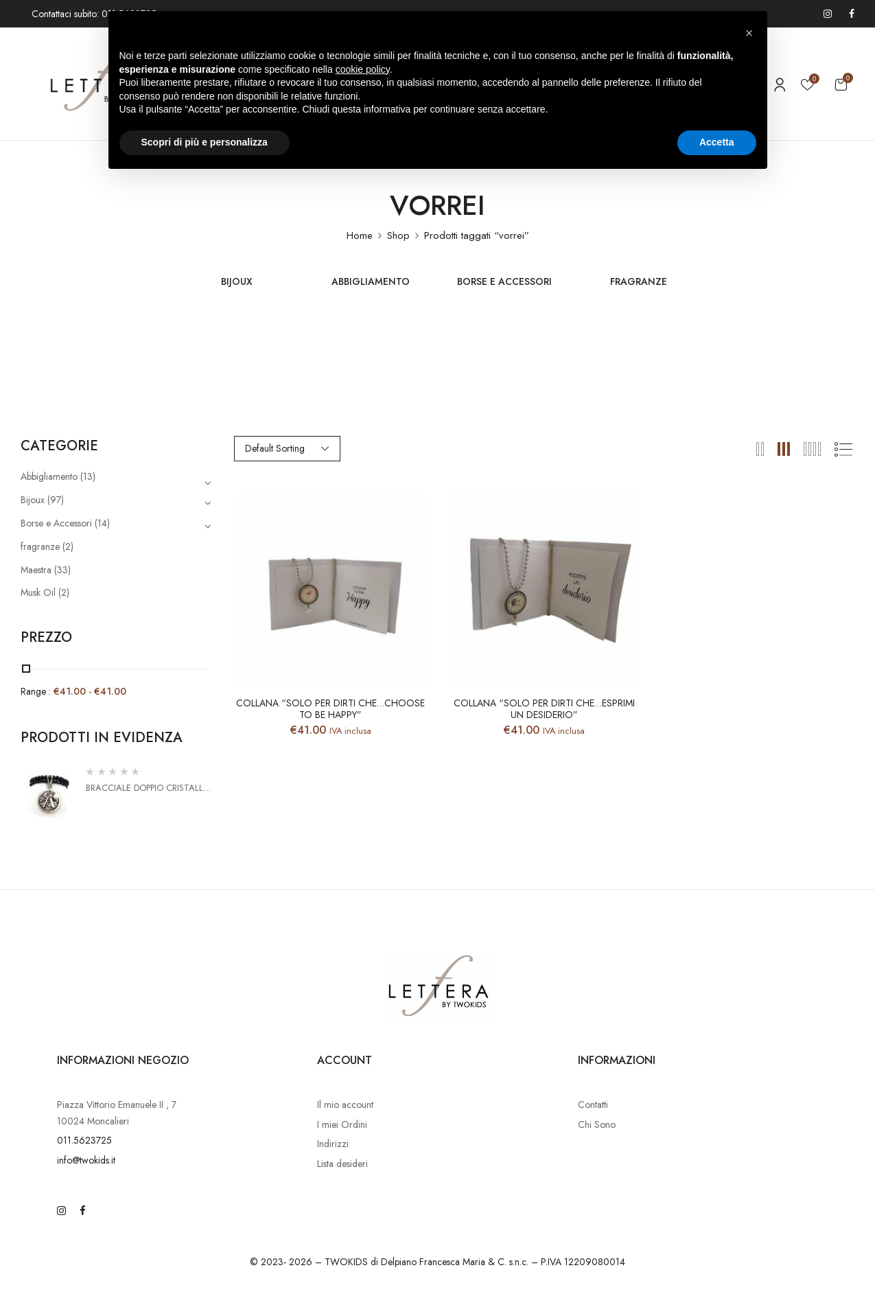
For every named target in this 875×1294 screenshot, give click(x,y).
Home (360, 235)
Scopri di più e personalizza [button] (204, 142)
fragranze (638, 282)
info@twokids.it (86, 1160)
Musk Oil (38, 592)
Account (344, 1060)
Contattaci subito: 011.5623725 (94, 14)
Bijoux (237, 282)
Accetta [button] (716, 142)
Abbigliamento (370, 282)
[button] (841, 84)
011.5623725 (84, 1140)
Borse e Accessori (504, 282)
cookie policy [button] (363, 69)
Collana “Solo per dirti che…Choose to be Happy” (330, 709)
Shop (398, 235)
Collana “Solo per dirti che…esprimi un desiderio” (544, 709)
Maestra (36, 570)
